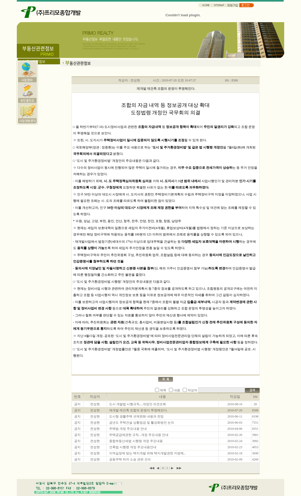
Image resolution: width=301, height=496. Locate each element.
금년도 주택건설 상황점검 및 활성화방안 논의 (141, 422)
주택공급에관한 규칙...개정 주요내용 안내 (138, 435)
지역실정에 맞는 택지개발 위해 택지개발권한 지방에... (147, 453)
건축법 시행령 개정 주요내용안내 (132, 447)
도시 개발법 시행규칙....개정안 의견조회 (137, 404)
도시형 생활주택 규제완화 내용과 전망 (136, 416)
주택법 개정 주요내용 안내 (128, 429)
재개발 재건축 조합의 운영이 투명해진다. (138, 410)
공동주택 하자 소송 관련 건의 (130, 459)
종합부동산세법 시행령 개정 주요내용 (136, 441)
